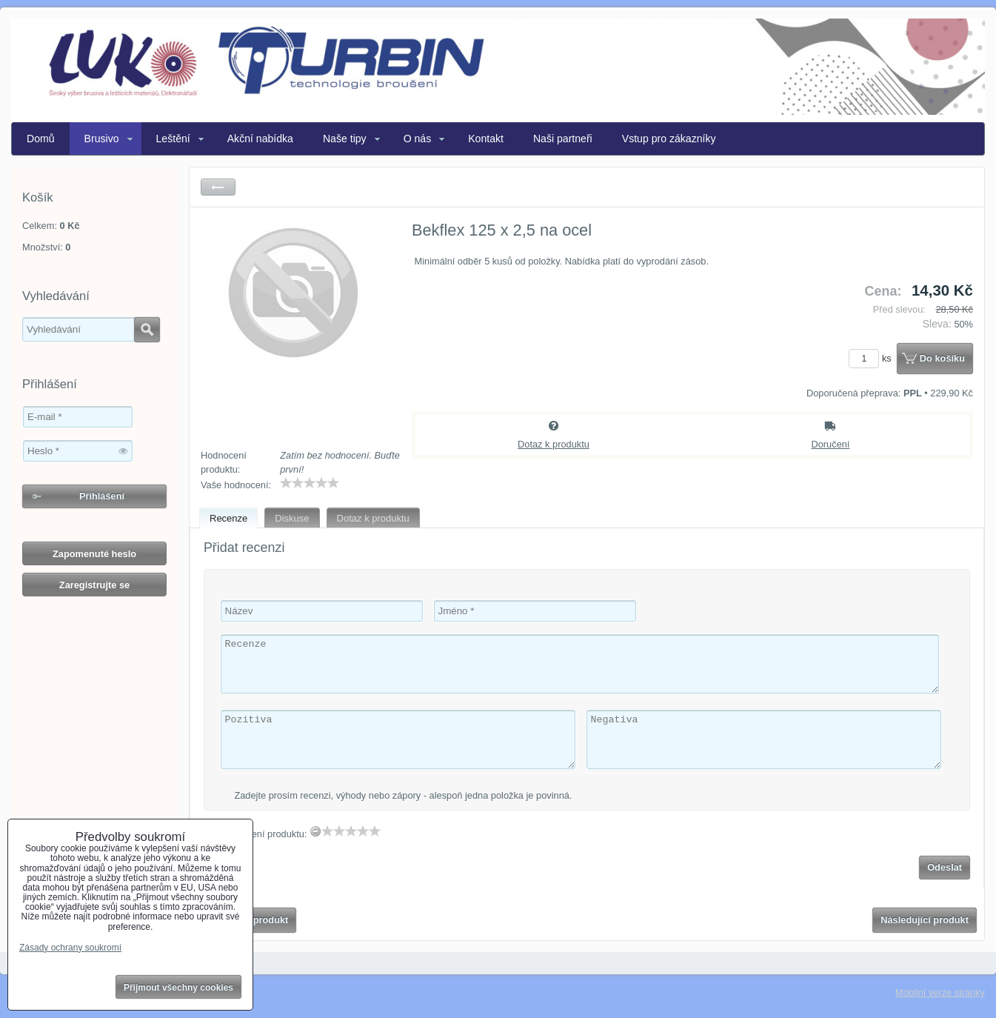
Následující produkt (924, 919)
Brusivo (101, 138)
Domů (41, 138)
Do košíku (942, 358)
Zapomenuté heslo (94, 553)
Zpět (218, 187)
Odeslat (944, 867)
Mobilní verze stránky (940, 992)
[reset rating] (315, 831)
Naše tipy (345, 138)
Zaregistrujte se (94, 584)
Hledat (147, 329)
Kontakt (486, 138)
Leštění (173, 138)
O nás (418, 138)
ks (872, 358)
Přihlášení (101, 496)
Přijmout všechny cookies (178, 987)
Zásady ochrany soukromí (70, 947)
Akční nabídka (260, 138)
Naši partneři (562, 138)
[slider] (309, 483)
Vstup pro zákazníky (669, 138)
